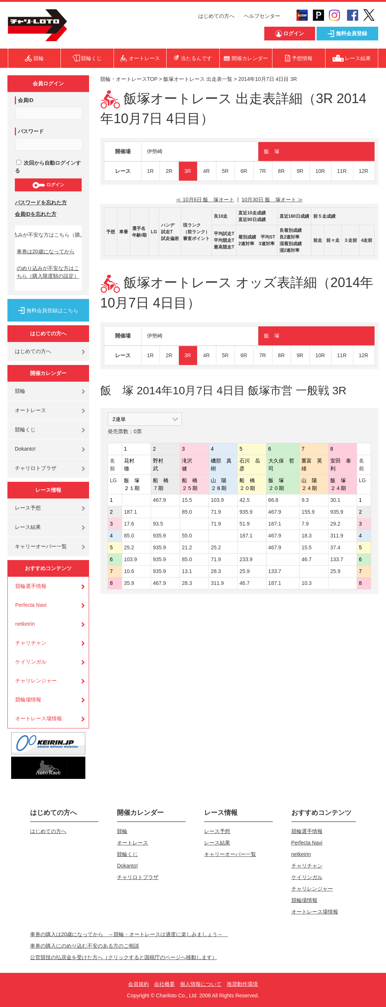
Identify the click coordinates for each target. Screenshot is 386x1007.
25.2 (129, 547)
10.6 (129, 571)
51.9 (244, 524)
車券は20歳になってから (46, 251)
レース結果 (28, 527)
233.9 (245, 559)
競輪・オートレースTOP (128, 79)
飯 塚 (271, 151)
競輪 (20, 391)
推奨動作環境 (242, 984)
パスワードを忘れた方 (41, 202)
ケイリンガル (30, 662)
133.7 (336, 559)
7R (262, 171)
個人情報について (201, 984)
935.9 (245, 512)
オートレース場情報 (38, 718)
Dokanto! (25, 449)
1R (150, 171)
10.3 (306, 583)
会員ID (25, 100)
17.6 (129, 524)
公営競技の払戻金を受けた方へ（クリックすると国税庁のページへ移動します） (123, 957)
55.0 (187, 536)
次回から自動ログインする (48, 167)
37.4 (335, 547)
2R (169, 171)
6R (244, 171)
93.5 (158, 524)
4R (206, 171)
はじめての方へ (216, 16)
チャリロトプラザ (35, 468)
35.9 (129, 583)
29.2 (335, 524)
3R (187, 171)
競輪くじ (25, 429)
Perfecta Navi (30, 605)
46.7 (306, 559)
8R (281, 171)
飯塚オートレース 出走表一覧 (197, 79)
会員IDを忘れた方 (35, 214)
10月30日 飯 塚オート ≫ (272, 200)
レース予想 (28, 508)
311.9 (336, 536)
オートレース (30, 410)
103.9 (217, 500)
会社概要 (164, 984)
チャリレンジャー (36, 681)
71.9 (216, 512)
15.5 (187, 500)
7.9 (304, 524)
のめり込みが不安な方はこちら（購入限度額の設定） (48, 272)
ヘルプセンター (262, 16)
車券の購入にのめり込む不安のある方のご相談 (84, 946)
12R (364, 171)
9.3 (304, 500)
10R (320, 171)
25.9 (244, 571)
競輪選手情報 (30, 586)
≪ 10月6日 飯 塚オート (205, 200)
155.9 (307, 512)
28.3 (216, 571)
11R (342, 171)
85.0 (187, 512)
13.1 (187, 571)
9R (300, 171)
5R (225, 171)
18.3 (306, 536)
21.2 (187, 547)
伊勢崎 (155, 151)
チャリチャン (30, 643)
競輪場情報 (28, 699)
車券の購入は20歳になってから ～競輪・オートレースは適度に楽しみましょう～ (129, 934)
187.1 (130, 512)
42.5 (244, 500)
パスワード (31, 131)
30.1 (335, 500)
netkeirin (25, 624)
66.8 (273, 500)
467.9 (159, 500)
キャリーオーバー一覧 (41, 546)
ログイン (48, 185)
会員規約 (138, 984)
